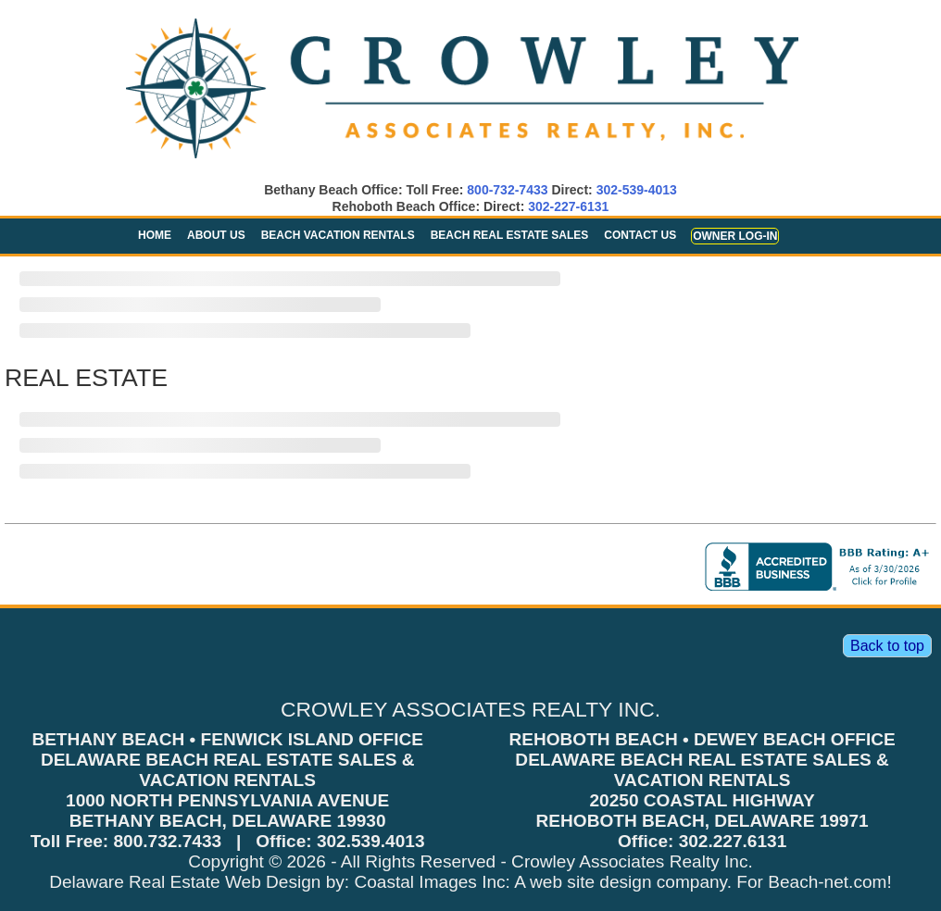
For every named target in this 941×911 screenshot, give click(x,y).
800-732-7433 (507, 189)
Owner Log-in (735, 236)
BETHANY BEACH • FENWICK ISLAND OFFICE (227, 739)
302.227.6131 (733, 841)
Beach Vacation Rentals (338, 235)
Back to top (887, 646)
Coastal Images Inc (429, 882)
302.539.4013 (371, 841)
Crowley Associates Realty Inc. (632, 861)
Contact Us (640, 235)
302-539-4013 (636, 189)
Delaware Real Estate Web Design (184, 882)
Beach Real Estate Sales (510, 235)
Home (154, 235)
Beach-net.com (827, 882)
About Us (216, 235)
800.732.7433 (167, 841)
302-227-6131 (568, 206)
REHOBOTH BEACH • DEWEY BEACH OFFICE (702, 739)
